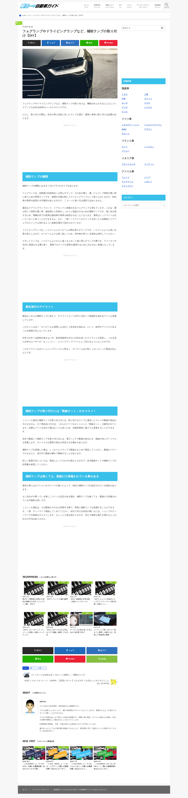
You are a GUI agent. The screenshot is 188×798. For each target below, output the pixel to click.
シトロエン (149, 147)
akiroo (43, 701)
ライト (34, 668)
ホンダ (125, 103)
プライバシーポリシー (40, 790)
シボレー (148, 182)
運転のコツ (109, 6)
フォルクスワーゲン (153, 125)
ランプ (43, 668)
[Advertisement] (70, 148)
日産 (124, 99)
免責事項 (56, 790)
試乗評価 (97, 6)
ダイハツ (148, 99)
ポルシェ (126, 134)
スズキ (147, 103)
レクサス (148, 107)
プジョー (126, 151)
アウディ (148, 129)
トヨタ (125, 94)
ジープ (147, 177)
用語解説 (157, 6)
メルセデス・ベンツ (130, 125)
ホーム (86, 6)
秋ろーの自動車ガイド (82, 790)
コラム (129, 6)
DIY (120, 6)
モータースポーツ (143, 6)
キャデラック (127, 182)
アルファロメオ (128, 164)
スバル (125, 112)
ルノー (125, 147)
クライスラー (127, 186)
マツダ (125, 107)
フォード (126, 177)
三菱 (146, 94)
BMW (124, 129)
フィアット (149, 164)
